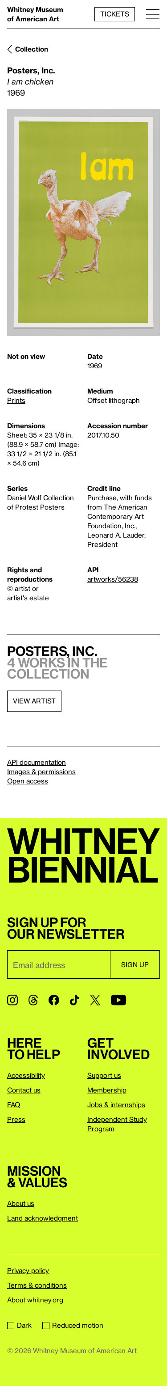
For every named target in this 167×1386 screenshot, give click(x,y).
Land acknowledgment (42, 1218)
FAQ (13, 1105)
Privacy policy (28, 1270)
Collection (31, 49)
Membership (106, 1090)
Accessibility (26, 1075)
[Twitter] (95, 1000)
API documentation (36, 762)
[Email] (58, 964)
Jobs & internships (116, 1105)
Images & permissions (41, 771)
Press (16, 1119)
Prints (16, 400)
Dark (19, 1325)
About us (20, 1203)
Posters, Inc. (31, 70)
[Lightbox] (83, 222)
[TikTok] (75, 1000)
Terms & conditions (37, 1285)
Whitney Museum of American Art (35, 14)
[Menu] (152, 14)
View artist (34, 701)
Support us (104, 1075)
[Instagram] (12, 1000)
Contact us (24, 1090)
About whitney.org (35, 1300)
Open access (27, 781)
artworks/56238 (112, 579)
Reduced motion (72, 1325)
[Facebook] (54, 1000)
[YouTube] (118, 1000)
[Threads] (33, 1000)
